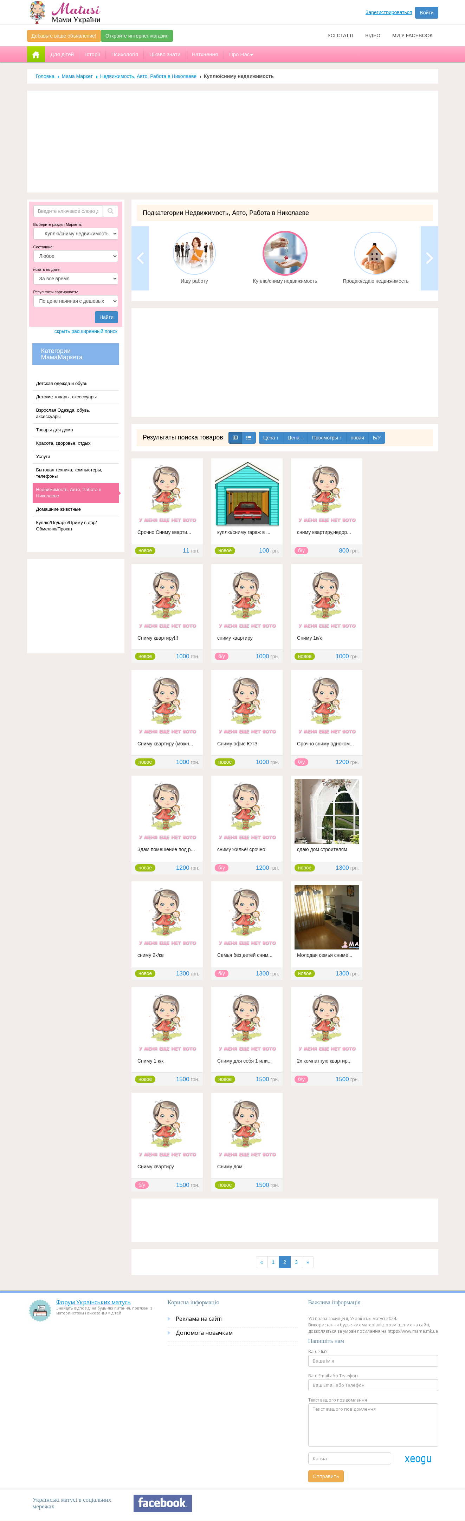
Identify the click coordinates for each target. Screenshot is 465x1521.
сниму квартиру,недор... (324, 532)
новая (357, 437)
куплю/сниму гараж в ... (243, 532)
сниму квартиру (235, 638)
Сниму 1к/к (309, 638)
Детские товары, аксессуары (66, 396)
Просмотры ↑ (327, 437)
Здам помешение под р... (166, 849)
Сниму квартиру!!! (157, 638)
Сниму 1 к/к (150, 1061)
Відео (372, 35)
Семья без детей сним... (244, 955)
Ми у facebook (412, 35)
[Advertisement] (232, 141)
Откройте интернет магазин (136, 36)
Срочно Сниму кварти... (164, 532)
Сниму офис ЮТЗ (237, 743)
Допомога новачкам (204, 1333)
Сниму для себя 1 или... (244, 1061)
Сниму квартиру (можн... (165, 743)
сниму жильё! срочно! (241, 849)
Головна (45, 76)
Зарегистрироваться (389, 12)
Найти (106, 317)
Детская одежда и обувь (62, 383)
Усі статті (341, 35)
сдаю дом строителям (322, 849)
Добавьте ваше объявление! (64, 36)
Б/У (377, 437)
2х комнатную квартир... (324, 1061)
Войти (426, 12)
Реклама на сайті (199, 1319)
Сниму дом (230, 1166)
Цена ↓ (295, 437)
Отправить (326, 1476)
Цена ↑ (271, 437)
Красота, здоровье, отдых (63, 443)
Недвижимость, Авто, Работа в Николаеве (148, 76)
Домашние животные (58, 509)
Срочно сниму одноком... (325, 743)
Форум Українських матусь (93, 1302)
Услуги (43, 456)
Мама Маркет (77, 76)
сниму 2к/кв (150, 955)
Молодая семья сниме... (324, 955)
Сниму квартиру (155, 1166)
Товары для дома (54, 429)
